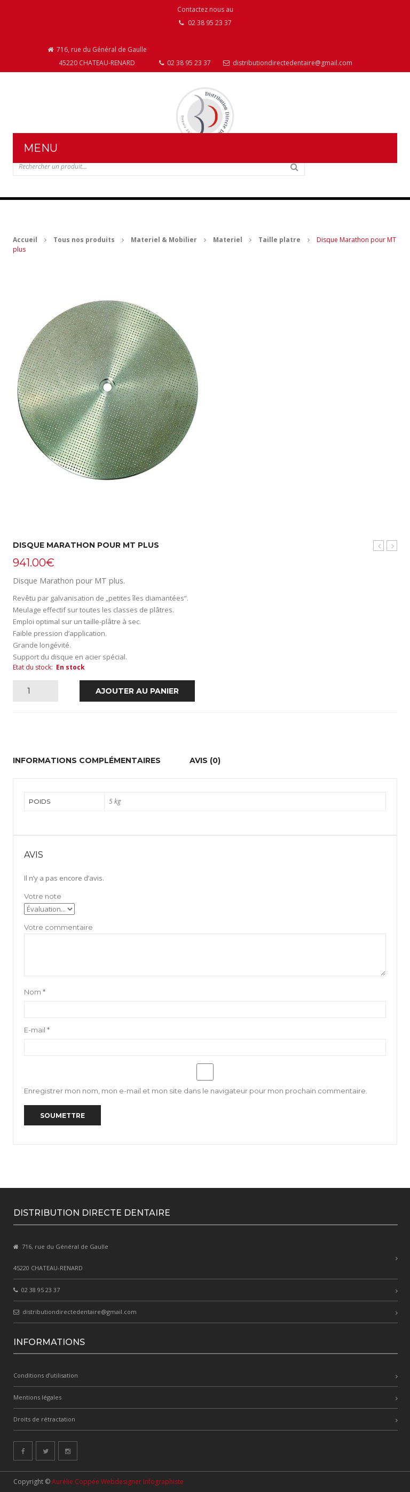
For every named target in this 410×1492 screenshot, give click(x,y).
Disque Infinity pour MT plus (392, 546)
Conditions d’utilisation (45, 1375)
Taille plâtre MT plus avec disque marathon (379, 546)
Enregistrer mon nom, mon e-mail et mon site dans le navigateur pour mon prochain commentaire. (195, 1090)
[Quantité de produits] (33, 691)
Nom (34, 992)
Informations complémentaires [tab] (87, 760)
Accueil (25, 239)
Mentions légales (37, 1397)
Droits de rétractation (44, 1419)
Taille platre (279, 239)
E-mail (37, 1029)
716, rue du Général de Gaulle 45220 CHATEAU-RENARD (97, 56)
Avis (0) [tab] (205, 760)
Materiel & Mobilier (164, 239)
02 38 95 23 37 (185, 62)
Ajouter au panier (137, 691)
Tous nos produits (84, 239)
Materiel (227, 239)
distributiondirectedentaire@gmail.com (287, 62)
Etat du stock (32, 667)
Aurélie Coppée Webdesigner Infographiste (118, 1481)
